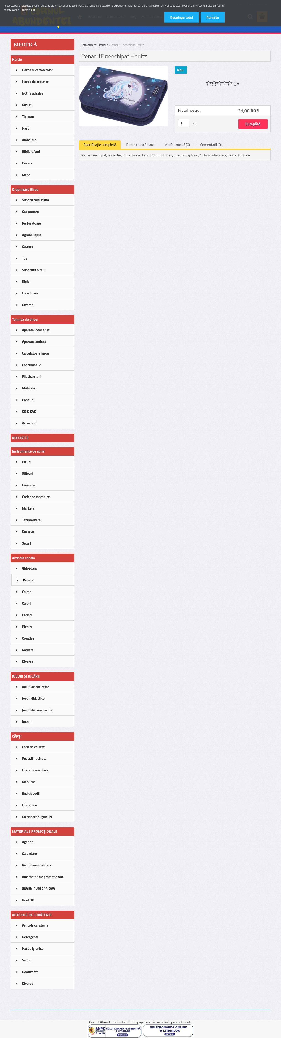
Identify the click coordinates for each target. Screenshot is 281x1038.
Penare (103, 44)
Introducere (89, 44)
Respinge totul (181, 17)
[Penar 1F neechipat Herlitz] (123, 68)
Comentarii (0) (211, 144)
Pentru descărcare (140, 144)
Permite (212, 17)
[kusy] (183, 123)
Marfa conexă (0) (177, 144)
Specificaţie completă (100, 144)
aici (33, 10)
